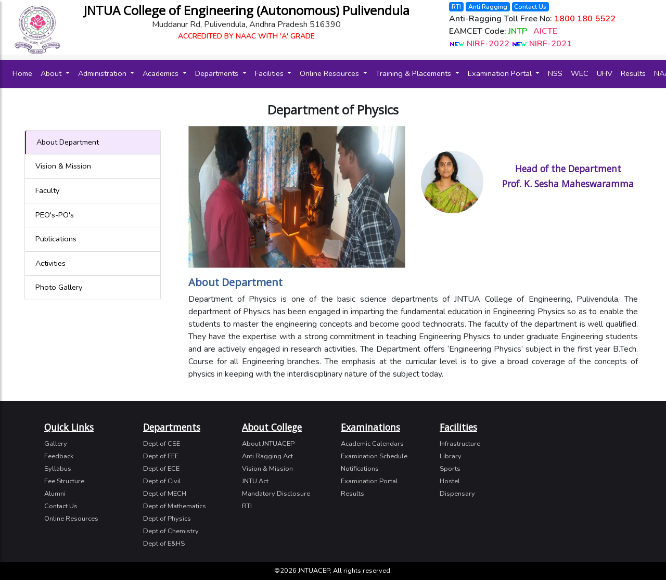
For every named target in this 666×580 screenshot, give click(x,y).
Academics (162, 73)
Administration (103, 73)
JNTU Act (255, 481)
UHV (604, 73)
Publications (55, 239)
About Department (67, 142)
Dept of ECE (161, 468)
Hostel (450, 481)
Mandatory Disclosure (276, 493)
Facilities (270, 73)
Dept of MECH (164, 493)
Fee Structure (64, 481)
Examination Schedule (374, 456)
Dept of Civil (162, 481)
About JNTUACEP (268, 443)
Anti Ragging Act (267, 456)
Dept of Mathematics (174, 506)
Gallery (55, 443)
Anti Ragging (487, 7)
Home (24, 73)
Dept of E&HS (164, 543)
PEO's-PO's (54, 215)
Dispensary (457, 493)
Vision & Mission (63, 166)
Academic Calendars (372, 443)
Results (633, 73)
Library (451, 456)
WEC (579, 73)
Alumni (55, 493)
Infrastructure (460, 443)
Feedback (58, 456)
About (52, 73)
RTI (456, 7)
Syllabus (57, 468)
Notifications (360, 468)
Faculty (47, 190)
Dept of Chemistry (171, 531)
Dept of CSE (161, 443)
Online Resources (330, 73)
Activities (50, 263)
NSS (555, 73)
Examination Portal (501, 73)
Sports (450, 468)
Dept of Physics (167, 518)
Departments (217, 73)
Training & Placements (414, 73)
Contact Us (530, 7)
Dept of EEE (160, 456)
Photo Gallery (58, 287)
